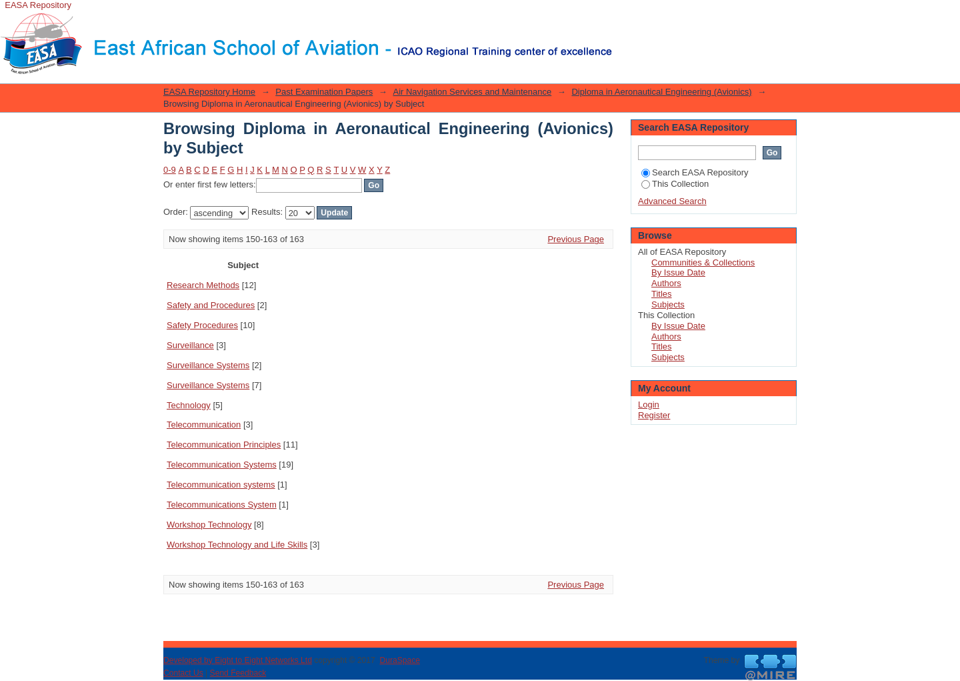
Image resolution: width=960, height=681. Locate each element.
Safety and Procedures (211, 305)
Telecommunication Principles (224, 445)
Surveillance (190, 345)
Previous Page (575, 239)
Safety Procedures (202, 325)
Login (622, 16)
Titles (661, 294)
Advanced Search (672, 201)
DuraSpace (399, 660)
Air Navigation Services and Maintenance (472, 92)
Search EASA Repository (695, 172)
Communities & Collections (703, 262)
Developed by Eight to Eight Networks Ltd (237, 660)
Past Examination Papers (324, 92)
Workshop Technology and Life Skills (237, 545)
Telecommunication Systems (222, 465)
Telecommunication (204, 425)
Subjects (668, 304)
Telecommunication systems (221, 485)
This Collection (675, 184)
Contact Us (183, 673)
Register (654, 415)
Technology (189, 405)
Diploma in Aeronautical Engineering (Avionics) (661, 92)
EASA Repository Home (209, 92)
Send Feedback (238, 673)
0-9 (169, 170)
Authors (666, 283)
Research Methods (203, 285)
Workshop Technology (209, 525)
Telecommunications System (222, 505)
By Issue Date (678, 272)
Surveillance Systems (208, 365)
